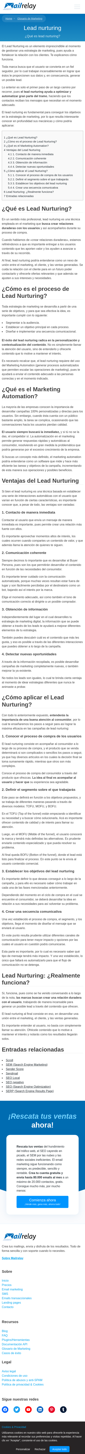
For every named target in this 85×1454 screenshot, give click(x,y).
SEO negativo (15, 1082)
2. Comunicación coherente (27, 158)
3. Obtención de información (27, 162)
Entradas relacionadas (19, 196)
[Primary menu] (77, 7)
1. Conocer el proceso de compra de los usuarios (40, 175)
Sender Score (15, 1069)
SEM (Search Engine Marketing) (27, 1064)
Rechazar (40, 1449)
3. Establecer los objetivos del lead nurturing (37, 183)
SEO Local (13, 1077)
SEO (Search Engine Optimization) (28, 1086)
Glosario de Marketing (29, 18)
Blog (5, 1331)
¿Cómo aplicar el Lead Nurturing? (26, 170)
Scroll (9, 1060)
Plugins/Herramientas (16, 1339)
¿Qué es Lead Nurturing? (20, 137)
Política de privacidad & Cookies (23, 1384)
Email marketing (12, 1289)
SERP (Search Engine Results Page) (30, 1091)
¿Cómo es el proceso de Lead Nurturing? (30, 141)
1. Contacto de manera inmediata (31, 154)
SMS (5, 1293)
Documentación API (14, 1344)
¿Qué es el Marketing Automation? (26, 145)
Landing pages (11, 1302)
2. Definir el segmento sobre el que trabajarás (38, 179)
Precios (6, 1285)
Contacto (7, 1307)
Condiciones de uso (14, 1375)
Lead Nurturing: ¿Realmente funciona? (29, 191)
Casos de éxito (11, 1353)
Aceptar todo (59, 1449)
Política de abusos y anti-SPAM (22, 1380)
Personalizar (23, 1449)
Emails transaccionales (17, 1298)
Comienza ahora (42, 1202)
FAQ (5, 1335)
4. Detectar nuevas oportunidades (31, 166)
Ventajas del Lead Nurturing (22, 149)
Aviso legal (9, 1371)
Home (8, 18)
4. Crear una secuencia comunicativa (33, 187)
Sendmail (12, 1073)
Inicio (5, 1280)
